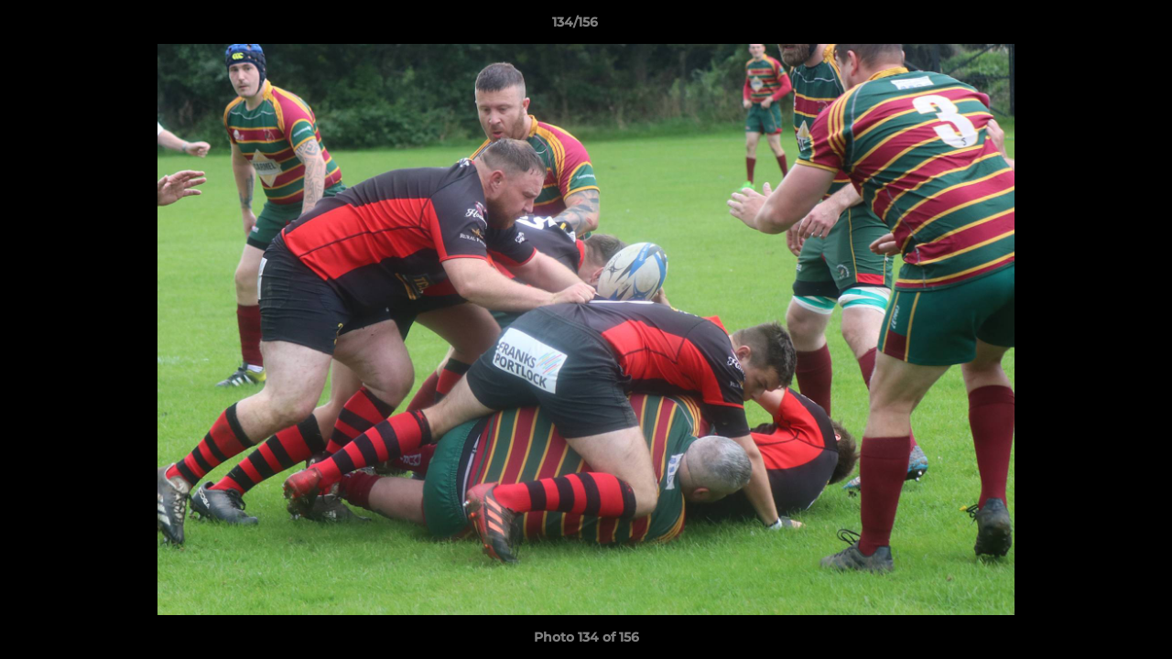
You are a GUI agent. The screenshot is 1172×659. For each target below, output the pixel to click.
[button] (1095, 26)
